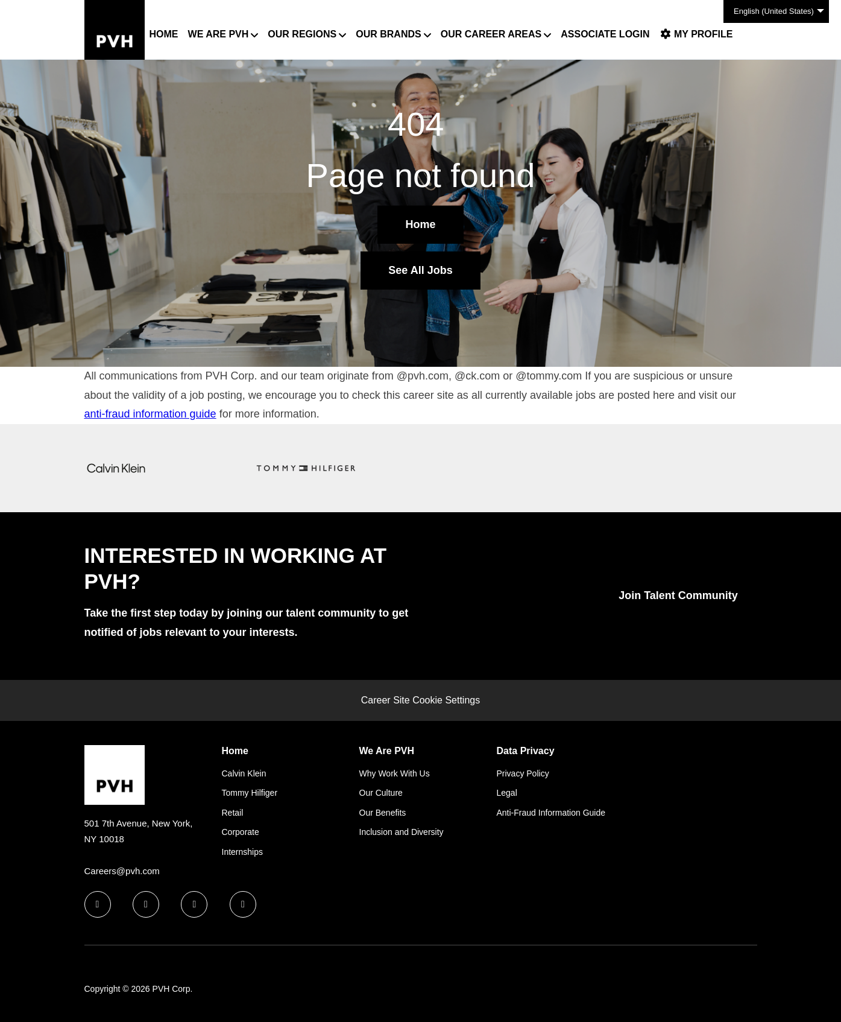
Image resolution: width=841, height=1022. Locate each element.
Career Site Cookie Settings (420, 700)
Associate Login (605, 34)
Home (164, 34)
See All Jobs (420, 270)
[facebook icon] (97, 904)
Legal (507, 793)
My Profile (696, 34)
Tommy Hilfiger (250, 793)
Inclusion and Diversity (401, 832)
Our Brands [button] (388, 34)
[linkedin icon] (146, 904)
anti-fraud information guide (150, 414)
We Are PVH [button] (218, 34)
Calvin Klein (244, 773)
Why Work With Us (394, 773)
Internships (242, 852)
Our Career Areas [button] (491, 34)
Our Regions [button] (302, 34)
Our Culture (381, 793)
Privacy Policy (523, 773)
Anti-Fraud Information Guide (551, 812)
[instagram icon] (243, 904)
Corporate (240, 832)
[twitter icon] (194, 904)
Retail (233, 812)
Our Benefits (382, 812)
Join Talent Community (678, 595)
